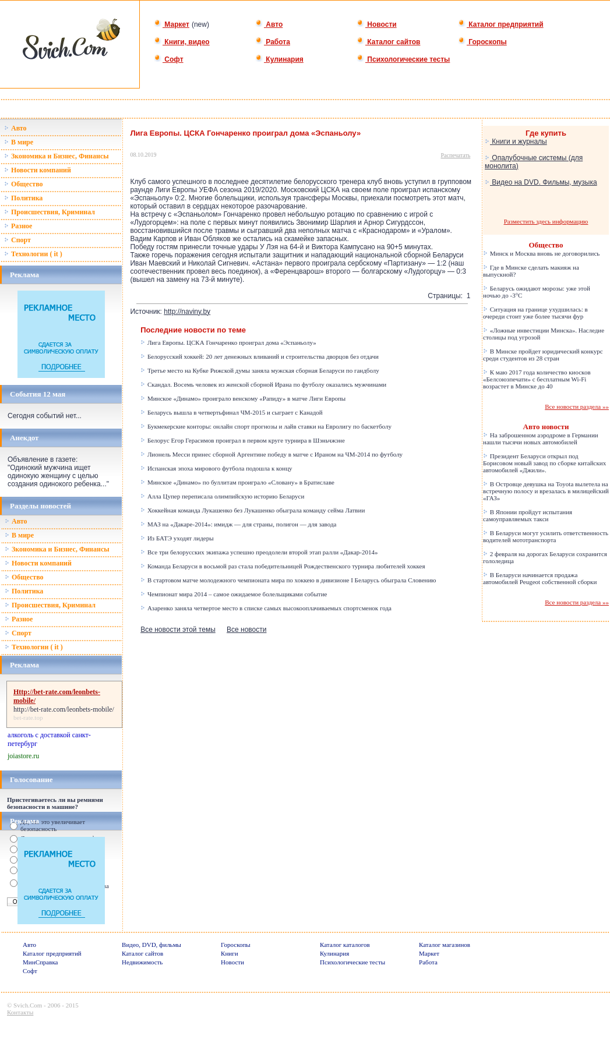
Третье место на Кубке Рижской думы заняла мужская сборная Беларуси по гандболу (259, 370)
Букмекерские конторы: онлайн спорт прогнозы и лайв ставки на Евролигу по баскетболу (266, 426)
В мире (18, 142)
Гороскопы (482, 42)
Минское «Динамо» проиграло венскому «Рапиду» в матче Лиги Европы (242, 398)
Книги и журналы (516, 141)
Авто (269, 24)
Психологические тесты (403, 59)
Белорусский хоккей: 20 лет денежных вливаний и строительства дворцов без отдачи (259, 356)
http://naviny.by (187, 311)
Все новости (246, 629)
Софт (169, 59)
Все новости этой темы (178, 629)
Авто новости (546, 426)
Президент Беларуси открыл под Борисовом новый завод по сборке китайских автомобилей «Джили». (544, 462)
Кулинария (279, 59)
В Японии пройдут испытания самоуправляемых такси (527, 515)
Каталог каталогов (345, 944)
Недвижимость (142, 962)
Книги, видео (182, 42)
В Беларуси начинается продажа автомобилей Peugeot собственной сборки (540, 578)
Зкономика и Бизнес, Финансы (56, 156)
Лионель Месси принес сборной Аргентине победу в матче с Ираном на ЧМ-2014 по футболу (271, 454)
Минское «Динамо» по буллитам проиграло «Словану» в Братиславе (237, 482)
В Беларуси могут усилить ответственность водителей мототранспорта (545, 536)
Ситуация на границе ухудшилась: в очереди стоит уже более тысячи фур (535, 313)
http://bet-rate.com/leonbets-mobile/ (63, 709)
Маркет (171, 24)
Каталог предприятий (501, 24)
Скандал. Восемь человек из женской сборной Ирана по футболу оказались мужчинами (263, 384)
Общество (23, 184)
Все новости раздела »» (577, 406)
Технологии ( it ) (33, 254)
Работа (272, 42)
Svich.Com (27, 1005)
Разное (18, 226)
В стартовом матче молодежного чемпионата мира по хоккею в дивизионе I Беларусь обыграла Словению (288, 580)
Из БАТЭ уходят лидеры (176, 538)
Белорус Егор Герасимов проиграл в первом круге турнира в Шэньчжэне (242, 440)
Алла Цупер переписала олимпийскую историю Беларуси (222, 496)
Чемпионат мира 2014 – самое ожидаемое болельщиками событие (233, 594)
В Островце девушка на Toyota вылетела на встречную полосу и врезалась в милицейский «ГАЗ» (546, 490)
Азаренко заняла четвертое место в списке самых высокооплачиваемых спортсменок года (266, 607)
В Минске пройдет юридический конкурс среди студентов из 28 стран (543, 355)
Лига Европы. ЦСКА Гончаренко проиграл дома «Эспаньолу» (228, 342)
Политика (23, 198)
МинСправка (40, 962)
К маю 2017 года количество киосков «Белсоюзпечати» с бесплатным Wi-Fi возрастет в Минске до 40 (537, 379)
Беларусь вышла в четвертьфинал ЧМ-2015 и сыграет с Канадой (231, 412)
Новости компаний (37, 170)
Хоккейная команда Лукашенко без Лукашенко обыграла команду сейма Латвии (252, 510)
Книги (229, 953)
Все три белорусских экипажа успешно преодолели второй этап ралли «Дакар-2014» (259, 552)
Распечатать (456, 155)
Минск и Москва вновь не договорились (541, 253)
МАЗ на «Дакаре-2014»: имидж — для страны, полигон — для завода (238, 524)
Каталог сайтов (388, 42)
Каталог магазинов (444, 944)
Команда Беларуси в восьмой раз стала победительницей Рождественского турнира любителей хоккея (282, 566)
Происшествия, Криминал (49, 212)
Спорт (17, 240)
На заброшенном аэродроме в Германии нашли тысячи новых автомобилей (540, 439)
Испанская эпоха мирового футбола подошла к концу (216, 468)
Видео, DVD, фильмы (151, 944)
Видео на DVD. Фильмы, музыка (541, 182)
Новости (377, 24)
